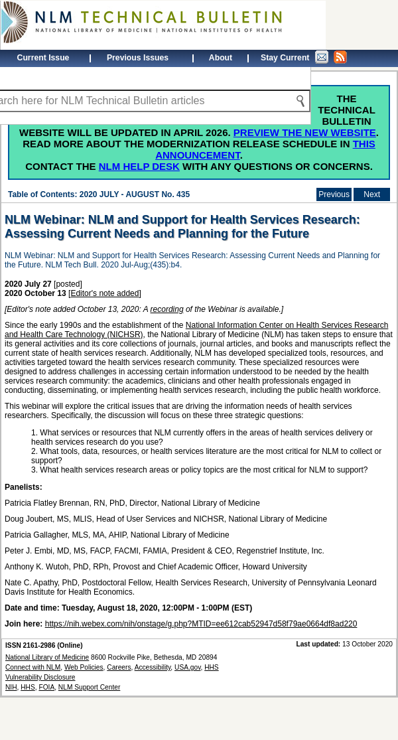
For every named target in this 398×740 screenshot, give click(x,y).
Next (372, 194)
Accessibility (153, 667)
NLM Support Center (89, 687)
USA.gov (187, 667)
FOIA (46, 687)
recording (167, 309)
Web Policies (83, 667)
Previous (334, 194)
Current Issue (43, 57)
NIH (11, 687)
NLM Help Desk (139, 166)
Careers (119, 667)
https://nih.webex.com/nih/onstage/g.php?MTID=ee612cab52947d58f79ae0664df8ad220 (201, 624)
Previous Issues (137, 57)
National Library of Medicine (47, 657)
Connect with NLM (32, 667)
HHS (28, 687)
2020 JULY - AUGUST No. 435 (135, 194)
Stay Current (304, 57)
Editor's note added (104, 293)
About (220, 57)
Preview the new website (304, 132)
